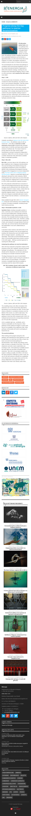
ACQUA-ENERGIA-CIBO (8, 772)
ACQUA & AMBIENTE (11, 22)
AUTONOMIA (5, 775)
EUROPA (16, 792)
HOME (3, 22)
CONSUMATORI (21, 783)
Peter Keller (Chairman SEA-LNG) (12, 36)
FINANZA (22, 792)
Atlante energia (7, 476)
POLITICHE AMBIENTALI (8, 382)
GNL (11, 379)
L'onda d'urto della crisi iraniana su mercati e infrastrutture (15, 613)
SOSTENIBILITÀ (19, 382)
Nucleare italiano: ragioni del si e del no (15, 570)
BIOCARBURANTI (14, 775)
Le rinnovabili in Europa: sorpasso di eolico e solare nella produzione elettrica (15, 760)
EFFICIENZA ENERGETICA (8, 789)
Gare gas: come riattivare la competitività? (15, 657)
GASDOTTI (23, 794)
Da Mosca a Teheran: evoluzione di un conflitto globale (15, 635)
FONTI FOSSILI (6, 794)
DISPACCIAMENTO (23, 786)
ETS (11, 792)
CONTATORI (5, 786)
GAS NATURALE (15, 794)
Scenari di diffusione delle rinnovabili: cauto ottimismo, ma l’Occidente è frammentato (13, 735)
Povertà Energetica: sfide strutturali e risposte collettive (15, 526)
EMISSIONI (5, 379)
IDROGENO (9, 797)
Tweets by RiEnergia (7, 725)
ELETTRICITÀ (20, 789)
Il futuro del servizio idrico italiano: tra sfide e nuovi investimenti (15, 591)
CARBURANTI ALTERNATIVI (16, 377)
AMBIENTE (5, 377)
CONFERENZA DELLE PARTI (9, 783)
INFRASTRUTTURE (18, 379)
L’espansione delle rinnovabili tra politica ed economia (15, 548)
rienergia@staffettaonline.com (12, 712)
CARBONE (20, 778)
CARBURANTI (5, 780)
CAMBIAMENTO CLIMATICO (8, 778)
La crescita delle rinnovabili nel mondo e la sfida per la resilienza (15, 752)
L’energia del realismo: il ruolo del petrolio (15, 679)
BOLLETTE (23, 775)
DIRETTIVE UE (13, 786)
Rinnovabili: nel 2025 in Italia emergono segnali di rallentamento (15, 744)
